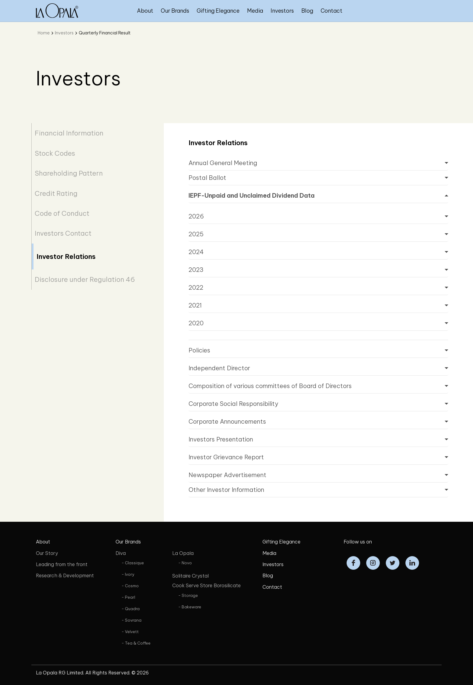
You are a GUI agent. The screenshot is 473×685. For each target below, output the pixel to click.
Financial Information (69, 133)
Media (255, 10)
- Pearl (128, 597)
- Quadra (131, 608)
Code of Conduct (62, 213)
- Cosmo (130, 585)
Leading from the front (61, 564)
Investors (282, 10)
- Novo (185, 562)
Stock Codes (55, 153)
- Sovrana (131, 620)
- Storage (188, 595)
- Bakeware (189, 606)
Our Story (47, 553)
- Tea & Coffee (136, 643)
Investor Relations (66, 256)
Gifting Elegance (218, 10)
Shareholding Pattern (69, 173)
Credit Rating (56, 193)
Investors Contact (63, 233)
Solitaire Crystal (190, 576)
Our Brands (175, 10)
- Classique (133, 562)
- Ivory (128, 574)
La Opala (183, 553)
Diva (121, 553)
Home (44, 33)
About (145, 10)
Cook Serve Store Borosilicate (206, 585)
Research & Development (65, 575)
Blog (307, 10)
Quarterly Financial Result (105, 33)
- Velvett (130, 631)
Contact (331, 10)
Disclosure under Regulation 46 (85, 279)
